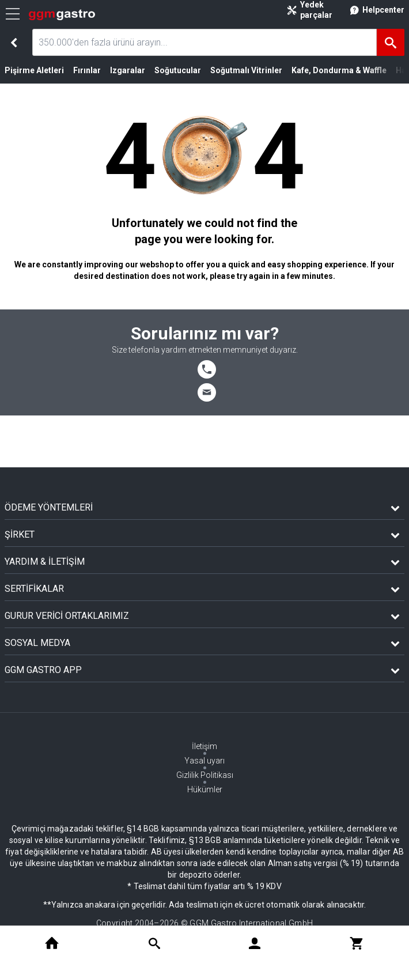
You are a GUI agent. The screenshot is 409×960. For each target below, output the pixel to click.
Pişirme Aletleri (34, 70)
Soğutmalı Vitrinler (246, 70)
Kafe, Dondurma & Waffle (339, 70)
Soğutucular (177, 70)
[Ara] (390, 42)
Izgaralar (127, 70)
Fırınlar (87, 70)
